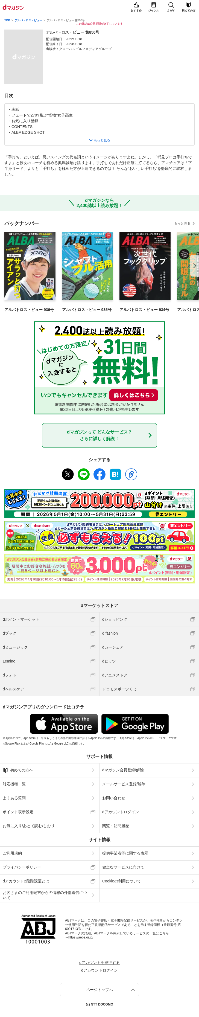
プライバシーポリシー (22, 867)
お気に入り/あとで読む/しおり (29, 826)
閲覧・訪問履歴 (115, 826)
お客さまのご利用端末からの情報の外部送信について (45, 895)
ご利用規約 (12, 853)
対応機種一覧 (14, 784)
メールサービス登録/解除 (123, 784)
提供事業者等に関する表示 (125, 853)
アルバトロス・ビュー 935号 (87, 309)
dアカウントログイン (120, 812)
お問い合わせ (113, 798)
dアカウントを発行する (99, 962)
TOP (7, 20)
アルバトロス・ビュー (28, 20)
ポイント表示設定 (18, 812)
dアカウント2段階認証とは (26, 881)
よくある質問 (14, 798)
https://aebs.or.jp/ (80, 937)
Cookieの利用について (121, 881)
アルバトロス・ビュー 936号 (29, 309)
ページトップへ (99, 989)
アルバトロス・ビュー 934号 (144, 309)
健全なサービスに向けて (123, 867)
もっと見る (182, 223)
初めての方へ (18, 770)
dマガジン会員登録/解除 (123, 770)
